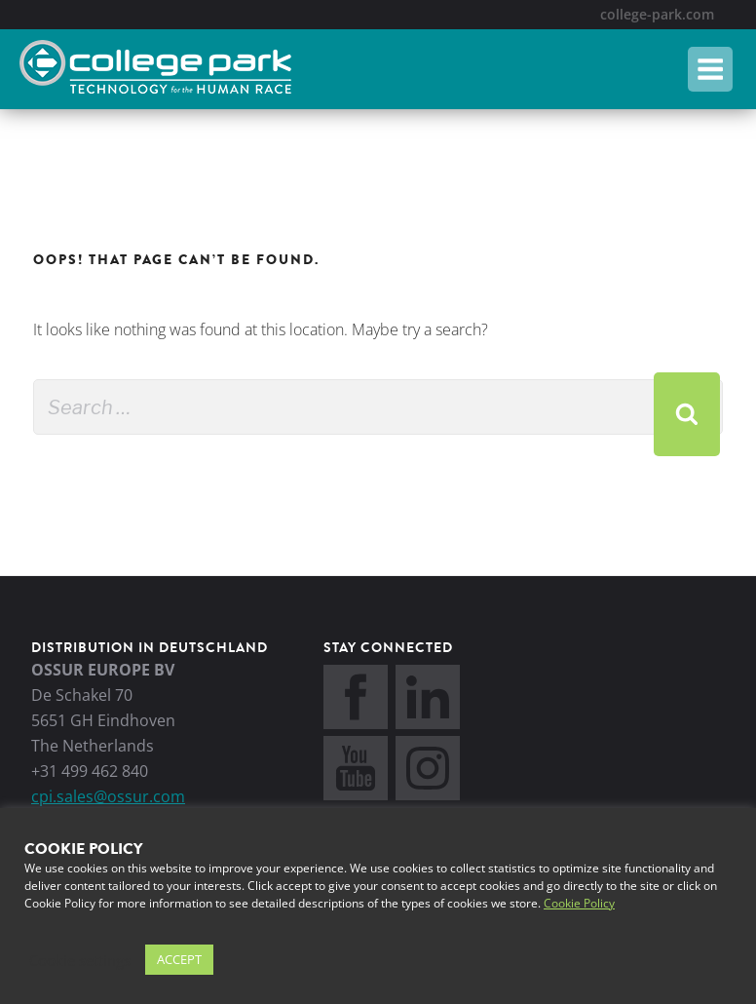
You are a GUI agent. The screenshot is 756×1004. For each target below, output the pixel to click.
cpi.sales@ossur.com (108, 796)
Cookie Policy (579, 903)
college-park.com (657, 14)
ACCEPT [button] (179, 959)
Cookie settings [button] (80, 960)
